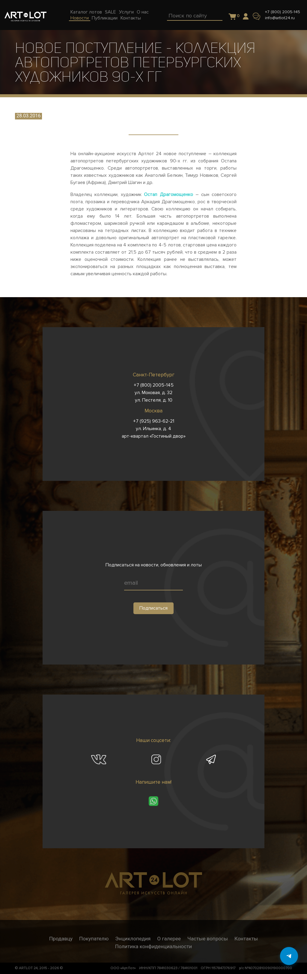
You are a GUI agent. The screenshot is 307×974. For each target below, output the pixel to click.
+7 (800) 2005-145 (282, 11)
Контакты (246, 939)
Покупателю (94, 939)
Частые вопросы (207, 939)
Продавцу (61, 939)
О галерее (169, 939)
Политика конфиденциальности (153, 946)
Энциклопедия (133, 939)
